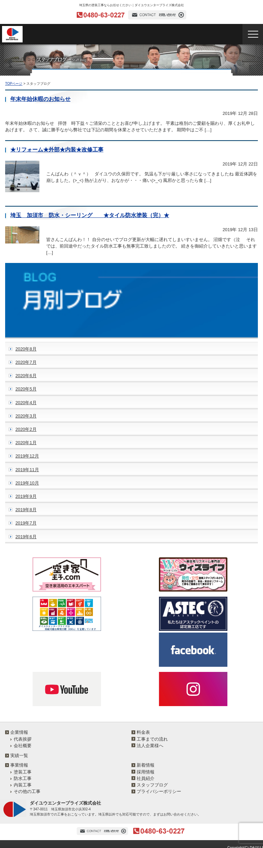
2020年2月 (26, 429)
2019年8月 (26, 509)
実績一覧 (19, 755)
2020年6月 (26, 375)
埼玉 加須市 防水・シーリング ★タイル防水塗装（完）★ (89, 215)
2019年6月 (26, 536)
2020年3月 (26, 416)
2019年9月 (26, 496)
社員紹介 (145, 778)
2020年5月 (26, 389)
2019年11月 (27, 469)
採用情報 (145, 771)
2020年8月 (26, 349)
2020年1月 (26, 442)
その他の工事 (27, 791)
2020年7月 (26, 362)
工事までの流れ (152, 739)
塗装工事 (23, 771)
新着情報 (145, 765)
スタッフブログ (152, 784)
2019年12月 (27, 456)
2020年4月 (26, 402)
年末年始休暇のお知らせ (40, 99)
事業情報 (19, 765)
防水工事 (23, 778)
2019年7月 (26, 523)
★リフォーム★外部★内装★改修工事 (56, 150)
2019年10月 (27, 483)
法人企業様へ (150, 745)
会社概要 (23, 745)
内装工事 (23, 784)
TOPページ (13, 83)
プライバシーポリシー (159, 791)
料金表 (143, 732)
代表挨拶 (23, 739)
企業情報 (19, 732)
